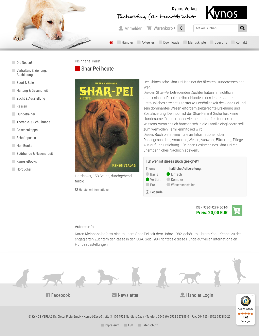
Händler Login (196, 295)
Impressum (110, 325)
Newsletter (125, 295)
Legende (156, 192)
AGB (128, 325)
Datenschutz (148, 325)
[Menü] (252, 296)
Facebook (58, 295)
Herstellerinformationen (94, 190)
